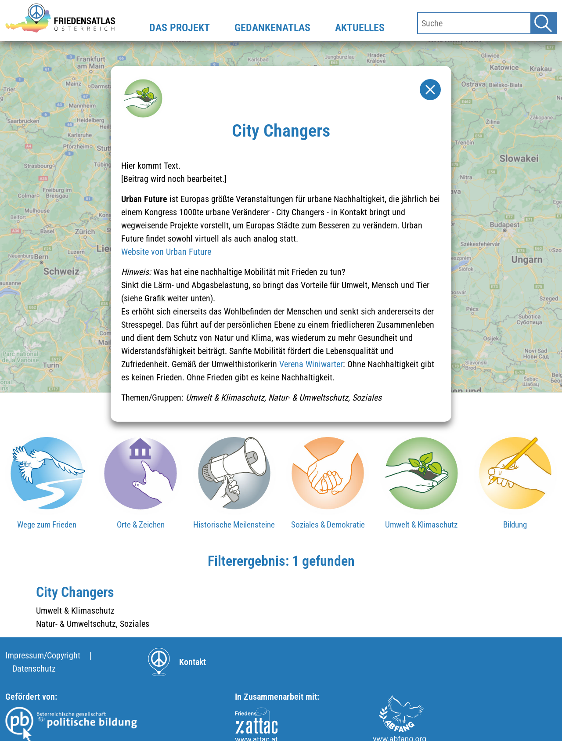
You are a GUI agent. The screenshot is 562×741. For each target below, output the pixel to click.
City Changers (75, 592)
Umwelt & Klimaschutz (421, 525)
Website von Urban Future (166, 251)
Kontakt (192, 662)
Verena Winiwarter (311, 364)
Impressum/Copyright (42, 655)
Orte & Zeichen (141, 525)
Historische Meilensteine (234, 525)
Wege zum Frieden (46, 525)
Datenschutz (34, 668)
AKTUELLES (360, 28)
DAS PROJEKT (179, 28)
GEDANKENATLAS (272, 28)
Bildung (515, 525)
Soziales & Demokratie (328, 525)
